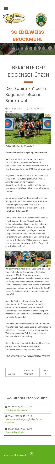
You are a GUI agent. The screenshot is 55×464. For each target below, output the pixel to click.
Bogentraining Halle (15, 432)
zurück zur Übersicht (28, 372)
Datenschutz (21, 455)
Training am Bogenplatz (16, 410)
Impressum (9, 455)
